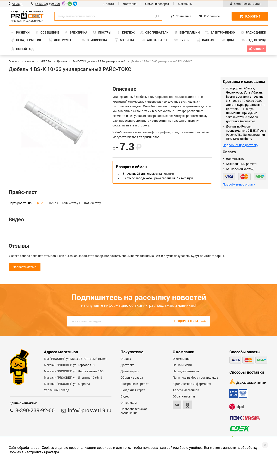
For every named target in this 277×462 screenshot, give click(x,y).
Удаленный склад (56, 390)
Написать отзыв (24, 267)
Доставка (130, 4)
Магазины (185, 4)
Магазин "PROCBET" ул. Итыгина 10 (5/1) (73, 377)
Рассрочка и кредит (135, 384)
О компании (181, 359)
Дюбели (62, 61)
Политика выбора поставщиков (195, 377)
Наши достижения (186, 371)
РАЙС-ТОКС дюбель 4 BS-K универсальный (99, 61)
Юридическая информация (192, 384)
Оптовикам (129, 403)
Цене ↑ (41, 203)
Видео (125, 396)
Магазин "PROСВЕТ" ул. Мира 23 (67, 384)
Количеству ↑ (71, 203)
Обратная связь (184, 396)
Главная (14, 61)
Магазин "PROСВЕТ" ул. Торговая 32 (69, 365)
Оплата (108, 4)
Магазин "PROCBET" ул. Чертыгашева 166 (73, 371)
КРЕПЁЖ (45, 61)
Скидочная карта (133, 390)
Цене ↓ (53, 203)
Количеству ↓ (93, 203)
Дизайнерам (129, 371)
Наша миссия (182, 365)
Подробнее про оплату (239, 184)
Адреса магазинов (186, 390)
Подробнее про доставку (240, 145)
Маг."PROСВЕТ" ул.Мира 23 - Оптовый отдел (75, 359)
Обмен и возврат (157, 4)
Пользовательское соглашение (134, 411)
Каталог (30, 61)
